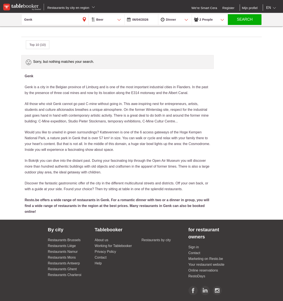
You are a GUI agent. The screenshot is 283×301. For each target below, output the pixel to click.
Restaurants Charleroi (64, 275)
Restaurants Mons (62, 257)
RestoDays (196, 276)
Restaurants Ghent (62, 269)
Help (98, 263)
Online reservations (203, 270)
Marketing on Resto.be (205, 259)
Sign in (193, 247)
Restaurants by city (156, 240)
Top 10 (38, 44)
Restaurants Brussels (64, 240)
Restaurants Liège (62, 246)
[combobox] (272, 7)
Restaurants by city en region (71, 7)
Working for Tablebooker (113, 246)
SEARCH (245, 19)
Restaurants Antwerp (64, 263)
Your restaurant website (206, 264)
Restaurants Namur (63, 251)
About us (101, 240)
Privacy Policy (105, 251)
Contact (101, 257)
